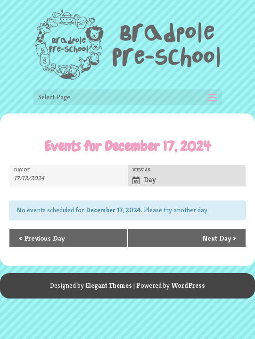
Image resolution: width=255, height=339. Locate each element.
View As (141, 170)
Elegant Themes (108, 285)
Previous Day (42, 238)
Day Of (22, 170)
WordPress (188, 285)
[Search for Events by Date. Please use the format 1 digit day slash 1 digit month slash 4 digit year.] (34, 178)
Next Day (219, 238)
